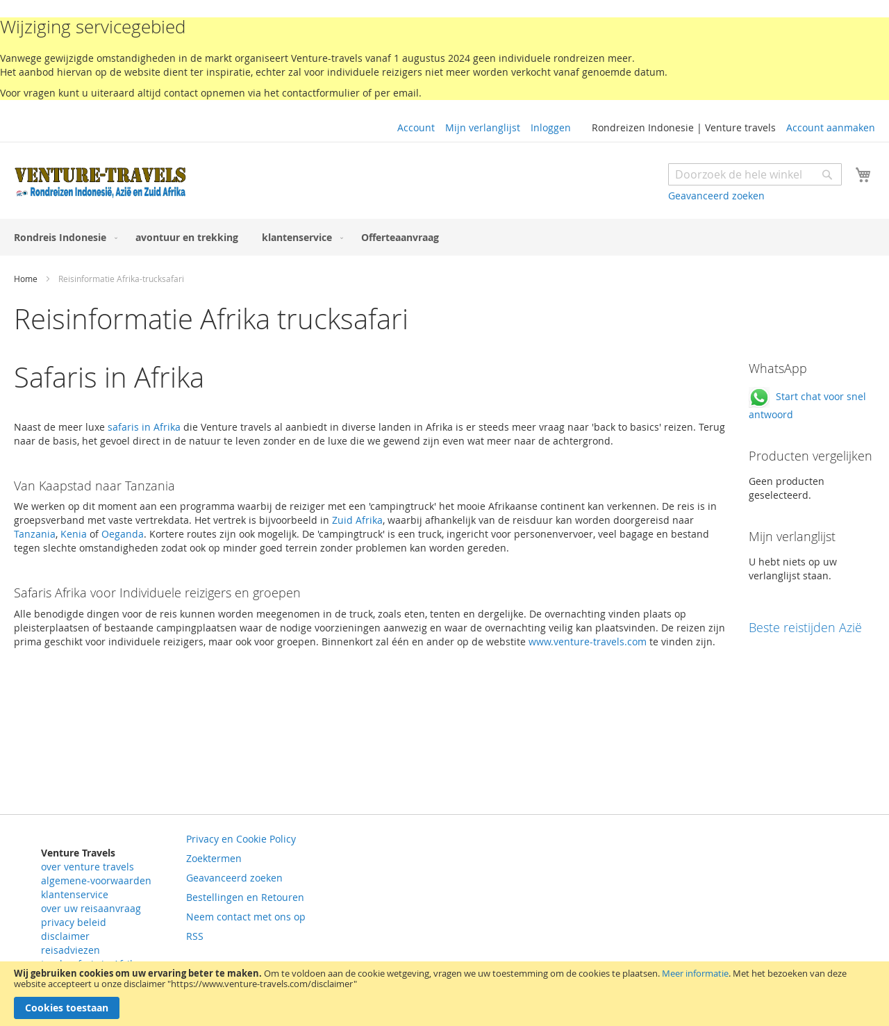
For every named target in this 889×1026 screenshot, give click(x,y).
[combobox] (755, 174)
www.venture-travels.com (588, 641)
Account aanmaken (830, 127)
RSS (194, 936)
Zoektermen (214, 858)
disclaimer (65, 936)
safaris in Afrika (144, 426)
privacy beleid (73, 922)
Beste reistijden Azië (805, 627)
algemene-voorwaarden (96, 880)
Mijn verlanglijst (482, 127)
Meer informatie (695, 973)
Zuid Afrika (356, 520)
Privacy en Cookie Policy (241, 838)
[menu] (444, 237)
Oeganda (122, 533)
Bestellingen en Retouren (245, 897)
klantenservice (74, 894)
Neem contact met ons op (246, 916)
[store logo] (101, 182)
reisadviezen (70, 950)
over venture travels (87, 866)
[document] (444, 993)
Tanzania (35, 533)
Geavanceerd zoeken (716, 195)
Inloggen (551, 127)
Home (27, 278)
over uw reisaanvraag (91, 908)
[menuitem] (63, 237)
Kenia (73, 533)
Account (416, 127)
